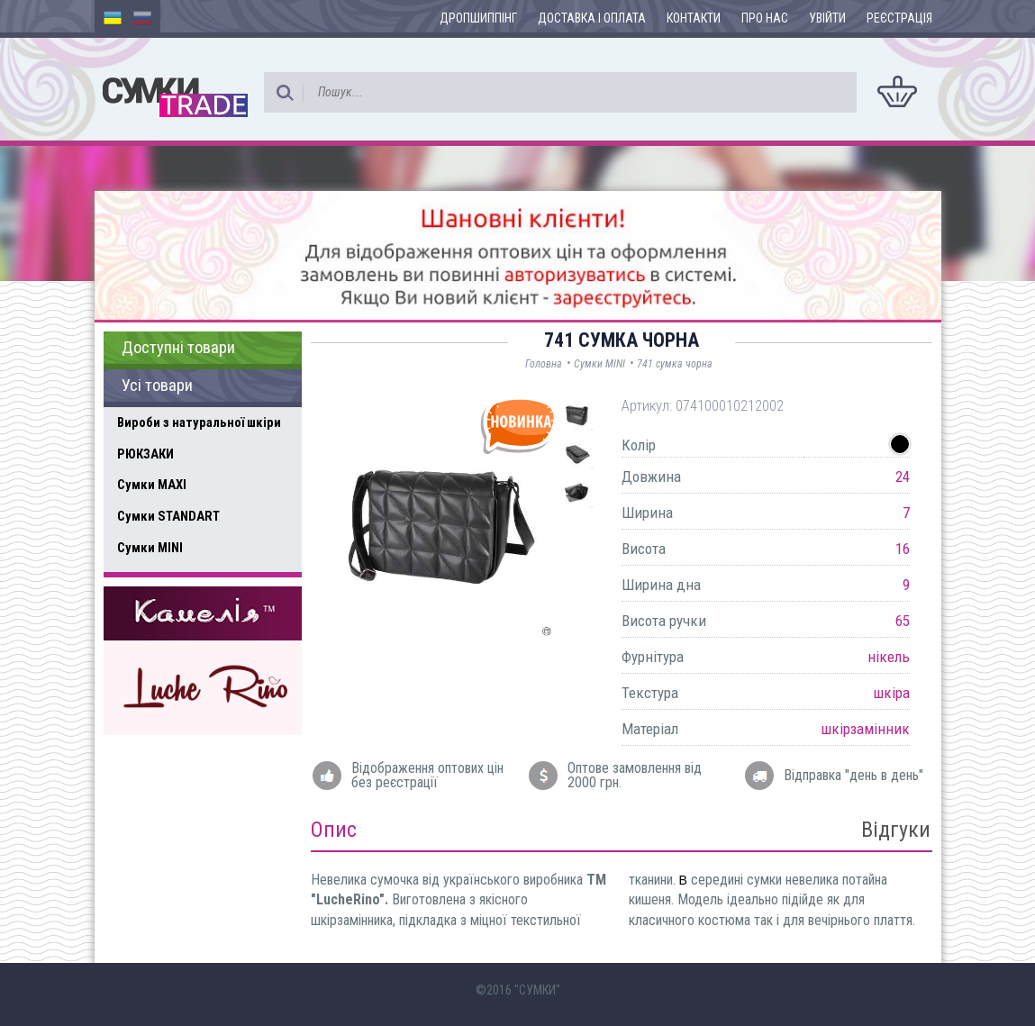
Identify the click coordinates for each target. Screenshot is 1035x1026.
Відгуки (896, 829)
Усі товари (157, 385)
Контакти (694, 18)
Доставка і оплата (592, 18)
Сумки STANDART (168, 516)
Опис (334, 829)
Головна (543, 364)
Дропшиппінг (478, 18)
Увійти (827, 18)
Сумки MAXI (151, 485)
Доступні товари (178, 348)
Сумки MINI (150, 548)
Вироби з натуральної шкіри (199, 422)
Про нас (764, 18)
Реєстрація (899, 18)
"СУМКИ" (537, 990)
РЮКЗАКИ (145, 454)
